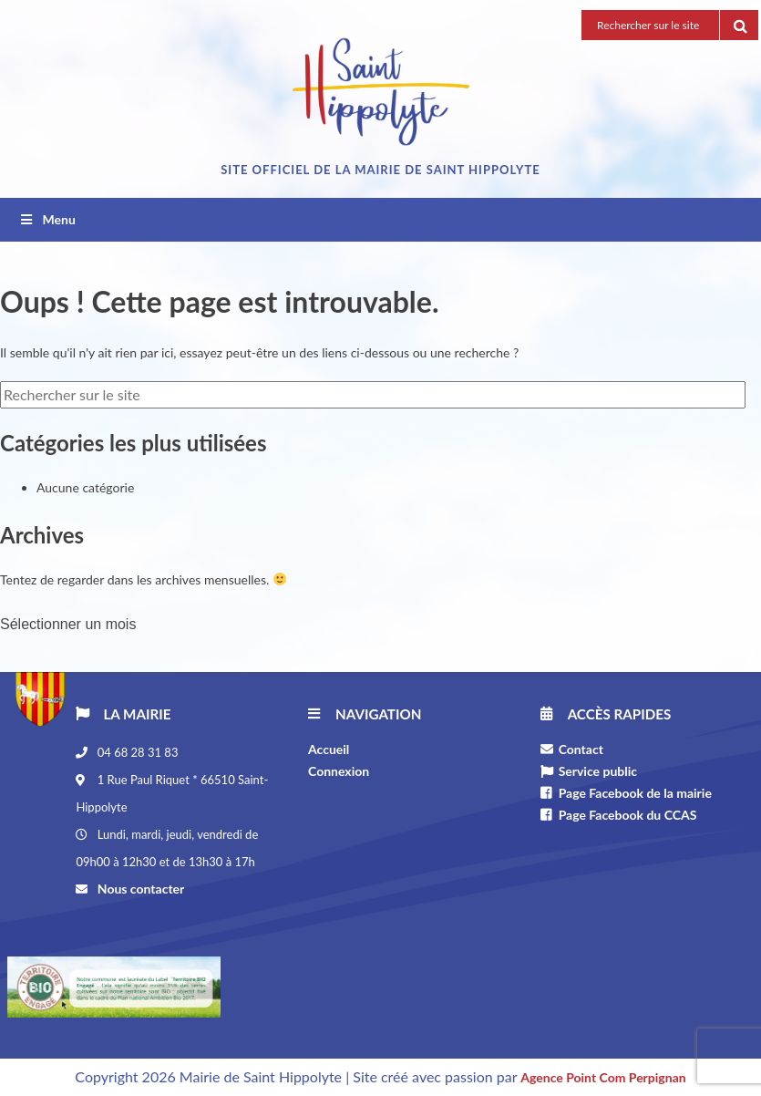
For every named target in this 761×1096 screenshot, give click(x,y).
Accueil (328, 749)
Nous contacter (139, 888)
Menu (47, 219)
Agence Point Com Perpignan (602, 1077)
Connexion (338, 771)
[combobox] (380, 621)
